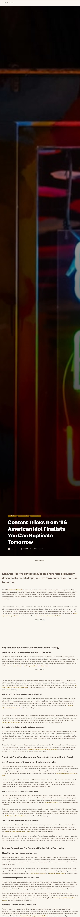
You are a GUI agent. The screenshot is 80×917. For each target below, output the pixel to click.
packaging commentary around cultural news (42, 750)
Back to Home (8, 3)
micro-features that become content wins (48, 617)
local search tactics (51, 803)
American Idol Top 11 (15, 591)
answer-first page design (57, 874)
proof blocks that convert (38, 874)
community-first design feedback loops (17, 832)
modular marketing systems (11, 723)
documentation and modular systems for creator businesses (29, 667)
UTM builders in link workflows (15, 817)
